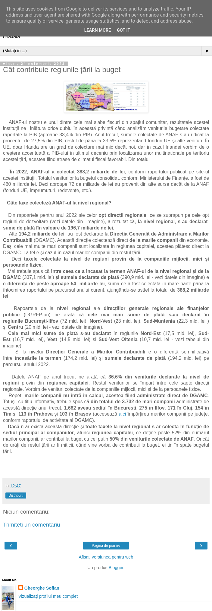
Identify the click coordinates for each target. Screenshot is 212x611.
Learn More (97, 30)
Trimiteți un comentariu (31, 524)
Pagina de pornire (106, 545)
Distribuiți (15, 495)
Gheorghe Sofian (41, 588)
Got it (123, 30)
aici (122, 413)
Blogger (116, 567)
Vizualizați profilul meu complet (48, 596)
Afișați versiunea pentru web (106, 557)
